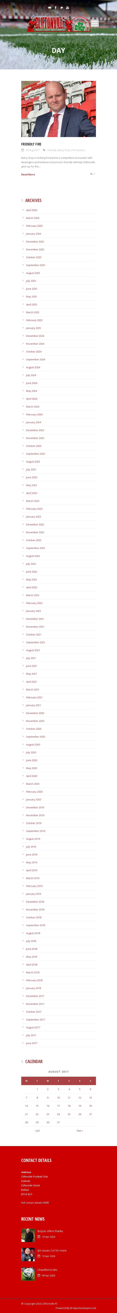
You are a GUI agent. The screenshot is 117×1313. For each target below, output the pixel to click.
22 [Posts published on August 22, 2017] (37, 1114)
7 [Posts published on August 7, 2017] (26, 1097)
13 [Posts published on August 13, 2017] (90, 1097)
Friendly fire (31, 144)
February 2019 (34, 886)
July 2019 (31, 846)
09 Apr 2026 (48, 1275)
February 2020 (34, 791)
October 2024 (33, 351)
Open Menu (95, 23)
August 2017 (33, 1027)
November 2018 (35, 909)
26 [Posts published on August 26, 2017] (80, 1114)
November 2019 (35, 815)
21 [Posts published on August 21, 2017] (26, 1114)
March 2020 (32, 783)
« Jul (37, 1130)
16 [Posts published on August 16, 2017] (48, 1106)
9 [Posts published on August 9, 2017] (47, 1097)
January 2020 (33, 799)
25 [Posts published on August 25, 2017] (69, 1114)
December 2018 (35, 901)
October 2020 (33, 728)
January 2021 (33, 705)
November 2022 (35, 532)
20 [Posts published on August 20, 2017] (90, 1106)
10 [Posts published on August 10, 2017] (58, 1097)
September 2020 (35, 736)
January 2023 (33, 516)
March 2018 (32, 972)
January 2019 (33, 894)
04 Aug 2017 (32, 150)
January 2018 (33, 988)
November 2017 (35, 1004)
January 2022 (33, 611)
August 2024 (33, 367)
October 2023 (33, 446)
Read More (28, 174)
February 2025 (34, 320)
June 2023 (31, 477)
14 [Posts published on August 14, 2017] (26, 1106)
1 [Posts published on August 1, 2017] (37, 1089)
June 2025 (31, 288)
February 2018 (34, 980)
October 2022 (33, 540)
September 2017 (35, 1019)
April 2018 (31, 964)
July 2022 (31, 563)
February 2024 (34, 414)
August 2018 (33, 933)
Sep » (80, 1130)
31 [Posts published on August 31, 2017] (58, 1122)
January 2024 (33, 422)
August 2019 (33, 839)
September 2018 (35, 925)
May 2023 (31, 485)
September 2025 (35, 265)
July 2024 (31, 375)
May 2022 (31, 579)
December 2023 (35, 430)
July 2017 (31, 1035)
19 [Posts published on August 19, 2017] (80, 1106)
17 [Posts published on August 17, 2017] (58, 1106)
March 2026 (32, 218)
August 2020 (33, 744)
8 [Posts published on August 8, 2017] (37, 1097)
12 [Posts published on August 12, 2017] (80, 1097)
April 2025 (31, 304)
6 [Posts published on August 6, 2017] (90, 1089)
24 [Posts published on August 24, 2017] (58, 1114)
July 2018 (31, 941)
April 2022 (31, 587)
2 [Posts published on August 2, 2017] (47, 1089)
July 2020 (31, 752)
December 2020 (35, 713)
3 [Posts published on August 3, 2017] (58, 1089)
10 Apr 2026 (48, 1236)
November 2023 (35, 438)
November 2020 (35, 721)
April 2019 (31, 870)
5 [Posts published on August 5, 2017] (79, 1089)
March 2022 (32, 595)
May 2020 (31, 768)
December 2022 (35, 524)
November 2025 (35, 249)
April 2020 (31, 776)
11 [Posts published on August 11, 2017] (69, 1097)
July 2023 (31, 469)
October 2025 (33, 257)
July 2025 (31, 281)
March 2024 (32, 406)
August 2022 (33, 556)
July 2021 (31, 658)
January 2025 (33, 328)
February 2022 (34, 603)
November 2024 (35, 343)
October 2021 (33, 634)
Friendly (51, 150)
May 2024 (31, 391)
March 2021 (32, 689)
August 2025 (33, 273)
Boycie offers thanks (50, 1231)
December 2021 (35, 618)
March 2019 (32, 878)
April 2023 (31, 493)
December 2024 (35, 336)
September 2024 (35, 359)
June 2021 (31, 666)
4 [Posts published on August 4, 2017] (69, 1089)
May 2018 (31, 956)
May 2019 (31, 862)
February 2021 (34, 697)
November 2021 (35, 626)
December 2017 (35, 996)
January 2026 (33, 233)
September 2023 (35, 453)
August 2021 (33, 650)
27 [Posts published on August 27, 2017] (90, 1114)
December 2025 (35, 241)
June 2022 (31, 571)
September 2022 (35, 548)
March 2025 (32, 312)
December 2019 (35, 807)
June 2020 (31, 760)
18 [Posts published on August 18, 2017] (69, 1106)
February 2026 (34, 226)
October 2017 (33, 1011)
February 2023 (34, 508)
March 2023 (32, 501)
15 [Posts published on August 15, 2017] (37, 1106)
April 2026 (31, 210)
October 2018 (33, 917)
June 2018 (31, 949)
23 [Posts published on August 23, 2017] (48, 1114)
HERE (46, 1202)
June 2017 (31, 1043)
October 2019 (33, 823)
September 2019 (35, 831)
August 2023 (33, 461)
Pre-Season (78, 150)
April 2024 (31, 398)
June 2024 (31, 383)
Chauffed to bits (47, 1270)
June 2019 (31, 854)
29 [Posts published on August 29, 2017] (37, 1122)
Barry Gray (64, 150)
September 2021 (35, 642)
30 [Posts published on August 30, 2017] (48, 1122)
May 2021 (31, 673)
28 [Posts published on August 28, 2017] (26, 1122)
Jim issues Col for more (52, 1250)
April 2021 (31, 681)
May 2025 (31, 296)
